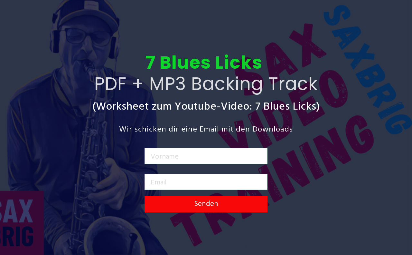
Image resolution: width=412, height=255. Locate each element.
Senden (206, 204)
